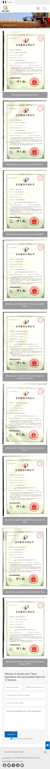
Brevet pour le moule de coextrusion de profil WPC (25, 305)
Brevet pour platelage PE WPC (25, 95)
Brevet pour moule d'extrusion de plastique (25, 234)
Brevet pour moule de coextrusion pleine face (25, 592)
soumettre (11, 734)
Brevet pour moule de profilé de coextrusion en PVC (25, 521)
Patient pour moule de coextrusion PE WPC (25, 164)
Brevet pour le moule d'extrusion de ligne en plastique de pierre (25, 377)
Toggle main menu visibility (38, 7)
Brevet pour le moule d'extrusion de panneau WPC (25, 449)
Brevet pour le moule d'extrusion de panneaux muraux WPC (25, 662)
